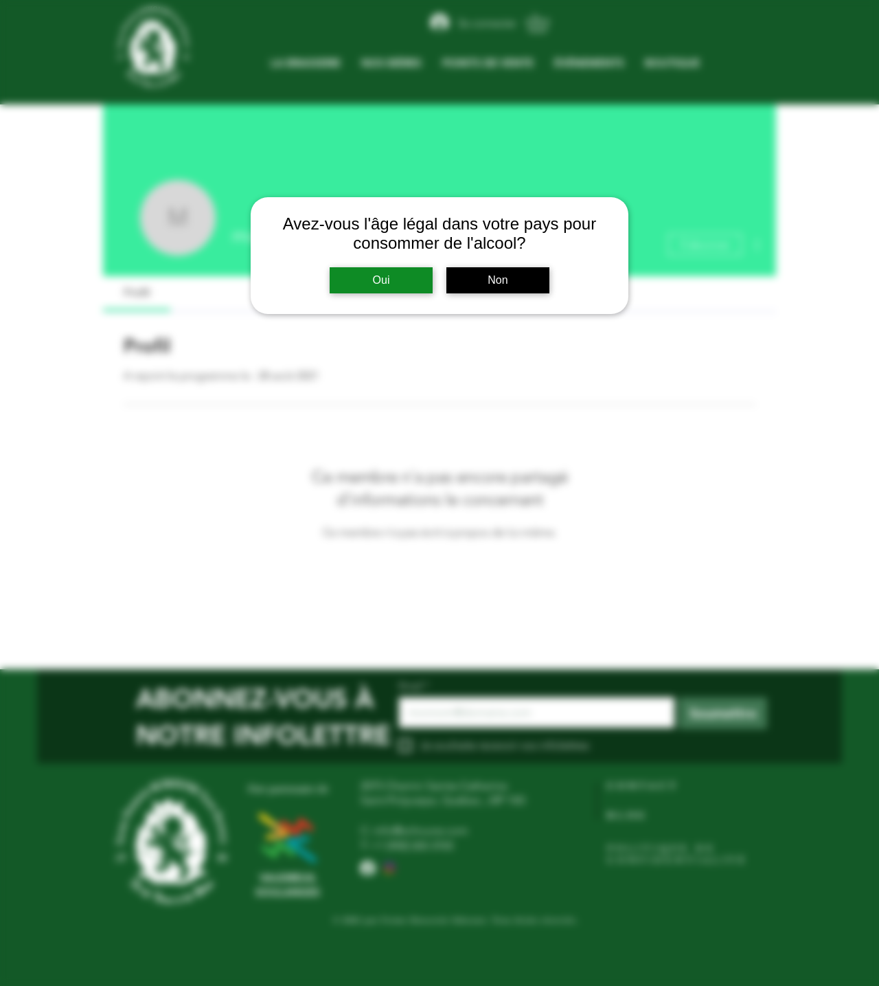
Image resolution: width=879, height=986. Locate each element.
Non (497, 280)
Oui (381, 280)
